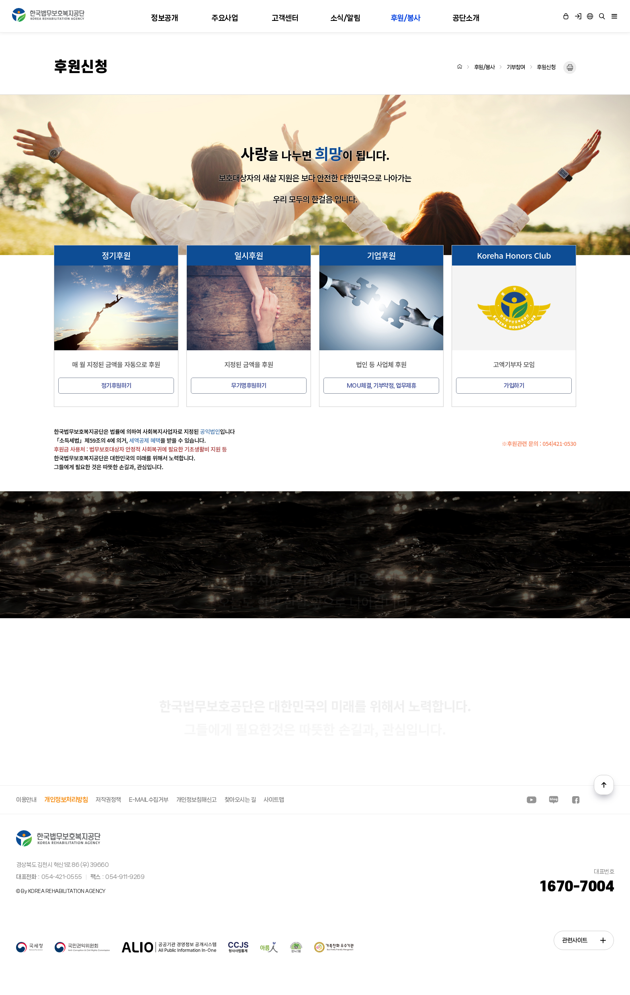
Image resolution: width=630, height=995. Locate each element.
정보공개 (164, 18)
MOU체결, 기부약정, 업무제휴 (381, 385)
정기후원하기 (116, 385)
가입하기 (514, 385)
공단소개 (465, 18)
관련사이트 (583, 940)
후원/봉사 (406, 18)
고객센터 (285, 18)
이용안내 (26, 800)
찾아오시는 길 (240, 800)
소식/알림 (345, 18)
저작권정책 (108, 800)
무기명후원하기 (248, 385)
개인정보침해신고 (196, 800)
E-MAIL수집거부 (148, 800)
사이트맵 (274, 800)
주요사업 (224, 18)
